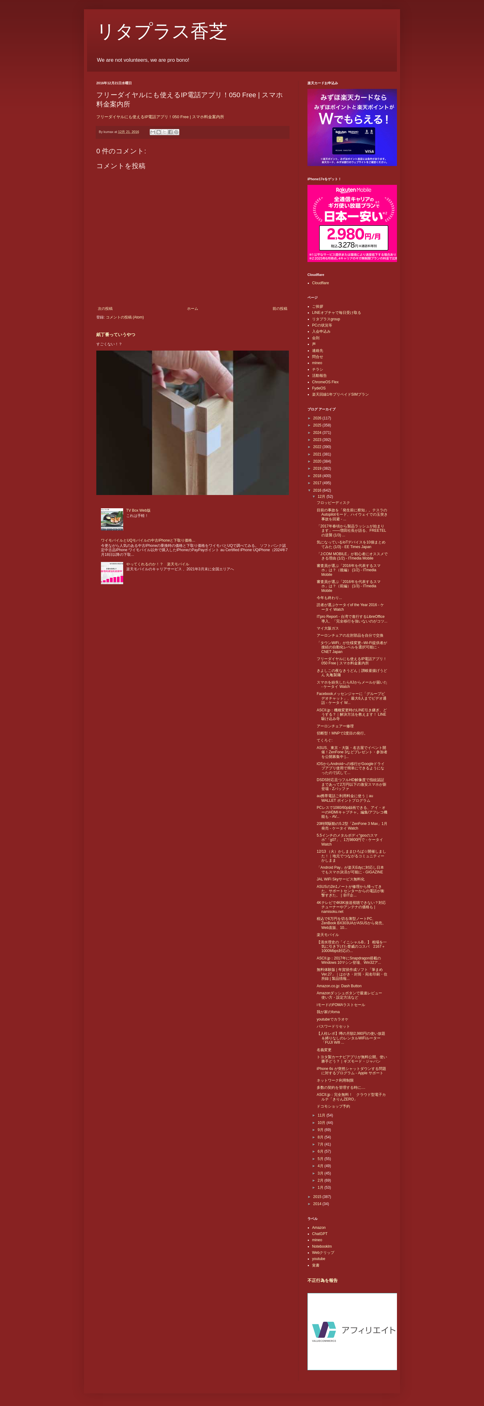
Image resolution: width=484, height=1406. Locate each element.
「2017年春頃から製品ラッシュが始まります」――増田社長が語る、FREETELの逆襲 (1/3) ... (351, 530)
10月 (322, 1123)
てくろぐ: (324, 740)
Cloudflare (320, 283)
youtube (318, 1259)
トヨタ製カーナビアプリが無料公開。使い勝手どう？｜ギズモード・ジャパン (352, 1059)
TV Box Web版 (138, 510)
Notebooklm (322, 1246)
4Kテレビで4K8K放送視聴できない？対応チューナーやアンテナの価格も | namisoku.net (351, 907)
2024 (318, 433)
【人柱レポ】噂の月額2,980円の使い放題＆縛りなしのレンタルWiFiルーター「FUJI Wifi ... (351, 1038)
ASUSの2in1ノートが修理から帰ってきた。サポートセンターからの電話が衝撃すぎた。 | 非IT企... (350, 891)
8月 (321, 1137)
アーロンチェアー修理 (335, 726)
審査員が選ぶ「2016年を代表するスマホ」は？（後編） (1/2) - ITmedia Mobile (349, 570)
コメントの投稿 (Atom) (125, 317)
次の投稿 (105, 308)
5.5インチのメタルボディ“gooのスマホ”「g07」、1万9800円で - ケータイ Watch (350, 840)
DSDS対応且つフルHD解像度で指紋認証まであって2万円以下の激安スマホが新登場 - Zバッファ (351, 784)
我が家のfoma (328, 1012)
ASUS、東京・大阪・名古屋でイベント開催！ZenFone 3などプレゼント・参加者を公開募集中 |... (352, 752)
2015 (318, 1197)
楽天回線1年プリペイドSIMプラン (340, 394)
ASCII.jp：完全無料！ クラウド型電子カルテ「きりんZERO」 (351, 1096)
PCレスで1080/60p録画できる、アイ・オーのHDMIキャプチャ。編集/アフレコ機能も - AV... (352, 812)
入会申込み (321, 331)
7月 (321, 1144)
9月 (321, 1130)
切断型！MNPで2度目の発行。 (342, 733)
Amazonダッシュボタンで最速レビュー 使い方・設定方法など (351, 995)
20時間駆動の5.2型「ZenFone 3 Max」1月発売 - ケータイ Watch (352, 826)
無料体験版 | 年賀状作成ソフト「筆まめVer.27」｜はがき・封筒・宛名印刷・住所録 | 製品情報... (352, 974)
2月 (321, 1180)
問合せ (317, 357)
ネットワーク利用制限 (335, 1080)
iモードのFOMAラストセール (341, 1005)
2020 (318, 461)
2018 (318, 476)
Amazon (319, 1227)
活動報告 (319, 375)
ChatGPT (320, 1234)
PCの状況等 (322, 325)
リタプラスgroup (326, 319)
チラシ (317, 369)
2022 (318, 447)
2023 (318, 440)
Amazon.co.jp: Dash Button (339, 986)
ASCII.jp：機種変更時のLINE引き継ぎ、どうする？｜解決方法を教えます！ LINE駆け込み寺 (352, 714)
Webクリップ (323, 1252)
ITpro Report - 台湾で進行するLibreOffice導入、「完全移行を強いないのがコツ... (352, 618)
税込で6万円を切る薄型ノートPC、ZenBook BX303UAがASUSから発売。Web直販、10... (351, 923)
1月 (321, 1187)
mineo (317, 363)
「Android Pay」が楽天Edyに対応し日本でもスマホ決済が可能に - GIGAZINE (350, 869)
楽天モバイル (328, 935)
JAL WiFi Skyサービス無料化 (341, 879)
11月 (322, 1115)
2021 (318, 454)
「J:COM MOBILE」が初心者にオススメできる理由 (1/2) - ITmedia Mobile (352, 556)
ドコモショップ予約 (333, 1106)
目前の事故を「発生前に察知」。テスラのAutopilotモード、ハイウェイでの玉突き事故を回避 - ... (352, 514)
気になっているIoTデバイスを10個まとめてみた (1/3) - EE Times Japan (351, 544)
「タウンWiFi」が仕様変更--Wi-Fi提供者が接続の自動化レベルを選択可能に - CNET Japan (352, 647)
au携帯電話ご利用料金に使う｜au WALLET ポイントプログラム (345, 798)
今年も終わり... (329, 598)
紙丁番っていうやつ (115, 334)
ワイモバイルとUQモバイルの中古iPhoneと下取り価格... (148, 540)
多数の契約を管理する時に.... (341, 1087)
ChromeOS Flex (325, 382)
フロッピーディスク (333, 503)
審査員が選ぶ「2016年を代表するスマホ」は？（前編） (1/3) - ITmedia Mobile (349, 586)
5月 (321, 1159)
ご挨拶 (317, 306)
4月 (321, 1166)
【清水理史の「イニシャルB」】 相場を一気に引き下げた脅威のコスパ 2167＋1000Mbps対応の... (352, 946)
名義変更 (324, 1050)
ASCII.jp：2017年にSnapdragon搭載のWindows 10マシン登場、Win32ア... (349, 960)
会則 (315, 338)
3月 (321, 1173)
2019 (318, 468)
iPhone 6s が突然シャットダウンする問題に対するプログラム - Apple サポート (351, 1071)
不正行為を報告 (322, 1280)
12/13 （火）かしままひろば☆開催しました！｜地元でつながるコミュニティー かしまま (351, 856)
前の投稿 (280, 308)
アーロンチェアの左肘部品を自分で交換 (350, 635)
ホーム (192, 308)
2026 (318, 418)
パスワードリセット (333, 1026)
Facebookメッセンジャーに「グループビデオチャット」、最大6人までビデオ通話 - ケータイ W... (351, 698)
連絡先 (317, 350)
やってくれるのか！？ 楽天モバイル (157, 564)
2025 (318, 425)
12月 (322, 496)
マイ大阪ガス (328, 628)
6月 (321, 1151)
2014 (318, 1204)
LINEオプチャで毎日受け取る (336, 312)
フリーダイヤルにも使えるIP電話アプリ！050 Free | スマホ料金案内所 (160, 116)
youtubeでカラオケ (332, 1019)
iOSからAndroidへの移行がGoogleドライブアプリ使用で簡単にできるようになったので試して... (351, 768)
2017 (318, 483)
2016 (318, 490)
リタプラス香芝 (161, 31)
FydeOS (319, 388)
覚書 (315, 1265)
